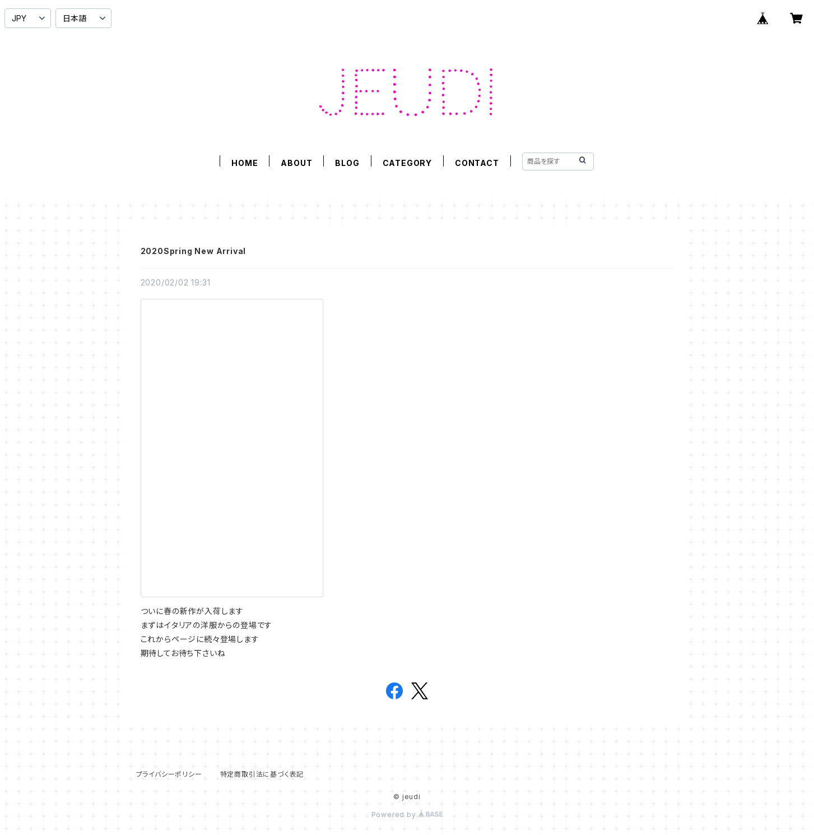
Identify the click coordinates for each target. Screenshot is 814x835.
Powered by (407, 814)
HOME (244, 163)
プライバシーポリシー (169, 774)
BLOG (347, 163)
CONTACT (477, 163)
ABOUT (296, 163)
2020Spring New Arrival (193, 251)
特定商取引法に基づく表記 (262, 774)
